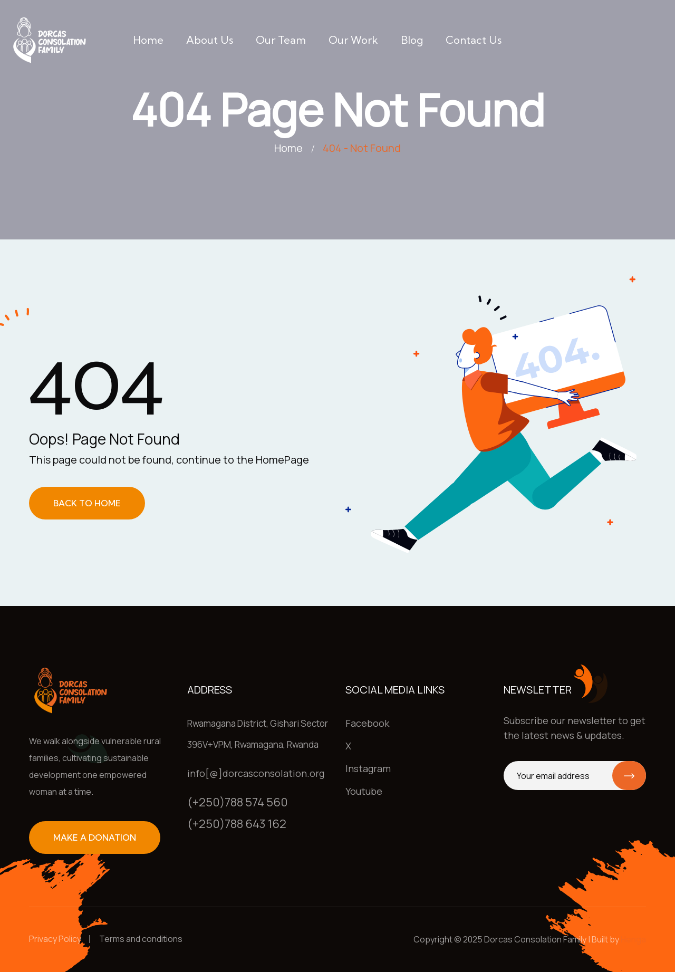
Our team (281, 39)
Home (148, 39)
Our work (353, 39)
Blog (412, 39)
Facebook (367, 723)
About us (209, 39)
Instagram (368, 768)
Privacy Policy (55, 939)
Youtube (363, 791)
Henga (633, 939)
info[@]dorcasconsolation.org (255, 773)
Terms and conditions (140, 939)
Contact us (474, 39)
